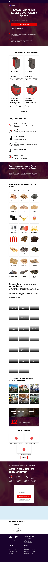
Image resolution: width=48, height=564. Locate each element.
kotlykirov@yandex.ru (15, 22)
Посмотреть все (24, 111)
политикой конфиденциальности (24, 501)
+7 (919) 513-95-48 (16, 526)
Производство (27, 553)
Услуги (10, 560)
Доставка (33, 551)
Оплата (33, 553)
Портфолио (26, 555)
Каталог (10, 549)
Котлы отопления (12, 551)
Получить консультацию (24, 498)
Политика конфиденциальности (14, 543)
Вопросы (33, 549)
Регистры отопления (13, 553)
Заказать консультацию (24, 24)
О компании (26, 549)
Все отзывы (24, 459)
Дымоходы (11, 555)
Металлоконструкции (13, 559)
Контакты (33, 555)
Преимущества (27, 551)
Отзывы (25, 557)
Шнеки (10, 557)
